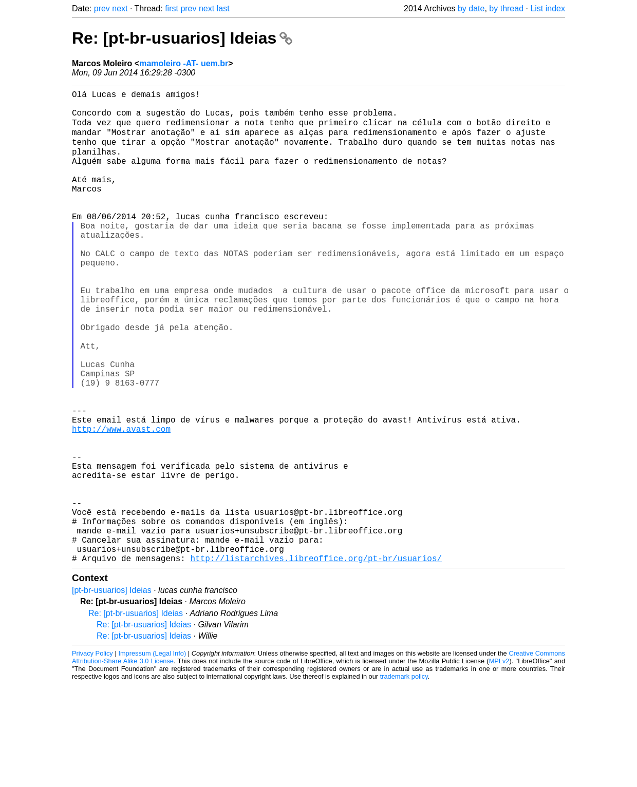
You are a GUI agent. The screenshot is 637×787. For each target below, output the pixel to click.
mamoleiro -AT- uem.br (183, 63)
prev (102, 8)
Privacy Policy (92, 756)
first (171, 8)
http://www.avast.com (121, 502)
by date (471, 8)
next (119, 8)
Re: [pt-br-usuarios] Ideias (182, 38)
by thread (506, 8)
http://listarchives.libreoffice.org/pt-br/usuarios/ (316, 660)
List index (547, 8)
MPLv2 (499, 763)
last (223, 8)
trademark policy (404, 779)
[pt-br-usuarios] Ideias (112, 692)
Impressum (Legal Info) (152, 756)
